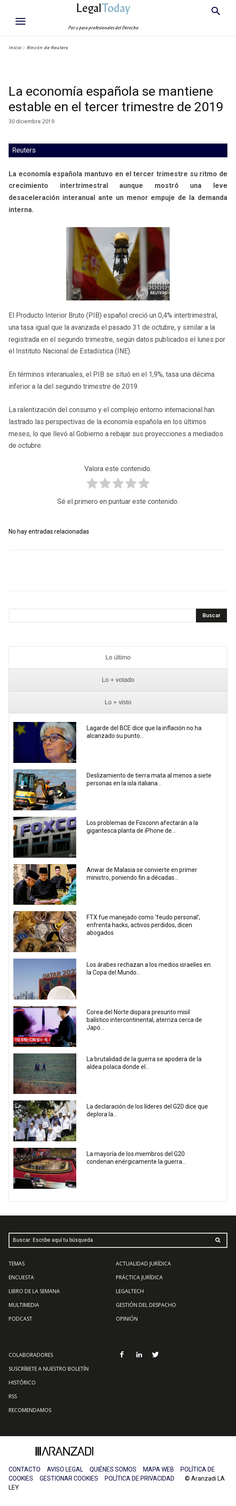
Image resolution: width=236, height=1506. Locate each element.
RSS (13, 1396)
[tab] (118, 657)
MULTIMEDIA (24, 1305)
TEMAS (17, 1263)
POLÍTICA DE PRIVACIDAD (139, 1478)
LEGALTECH (130, 1291)
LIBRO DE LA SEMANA (34, 1291)
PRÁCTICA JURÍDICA (139, 1277)
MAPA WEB (158, 1469)
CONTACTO (24, 1469)
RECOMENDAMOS (30, 1410)
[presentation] (118, 657)
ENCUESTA (21, 1277)
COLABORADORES (31, 1355)
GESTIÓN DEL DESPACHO (146, 1305)
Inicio (15, 47)
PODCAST (20, 1318)
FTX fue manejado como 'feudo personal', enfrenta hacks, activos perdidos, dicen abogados (143, 925)
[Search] (211, 615)
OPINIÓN (127, 1318)
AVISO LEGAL (65, 1469)
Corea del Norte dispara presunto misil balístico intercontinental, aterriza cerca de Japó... (144, 1020)
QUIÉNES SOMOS (113, 1469)
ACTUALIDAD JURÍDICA (143, 1263)
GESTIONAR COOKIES (69, 1478)
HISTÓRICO (22, 1382)
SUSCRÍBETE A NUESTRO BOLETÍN (49, 1368)
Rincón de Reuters (47, 47)
